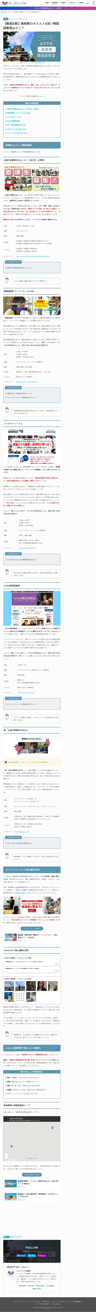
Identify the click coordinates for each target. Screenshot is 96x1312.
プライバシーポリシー (20, 1301)
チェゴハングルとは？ (34, 1301)
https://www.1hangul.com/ (27, 548)
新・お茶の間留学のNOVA (16, 125)
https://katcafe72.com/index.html (26, 382)
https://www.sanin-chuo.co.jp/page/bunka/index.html (33, 256)
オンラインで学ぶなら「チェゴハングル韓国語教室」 (67, 1301)
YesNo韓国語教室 (13, 121)
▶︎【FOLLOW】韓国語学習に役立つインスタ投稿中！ (48, 8)
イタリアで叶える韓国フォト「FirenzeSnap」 (48, 1304)
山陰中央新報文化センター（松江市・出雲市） (23, 109)
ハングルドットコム (14, 117)
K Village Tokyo (20, 893)
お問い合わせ (46, 1301)
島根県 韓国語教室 (17, 1237)
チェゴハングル (46, 1307)
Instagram (43, 1255)
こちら (40, 96)
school (6, 19)
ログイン (88, 3)
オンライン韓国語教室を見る (17, 133)
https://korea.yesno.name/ (25, 692)
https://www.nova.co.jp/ (21, 831)
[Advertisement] (32, 1218)
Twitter (33, 1255)
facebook (22, 1255)
